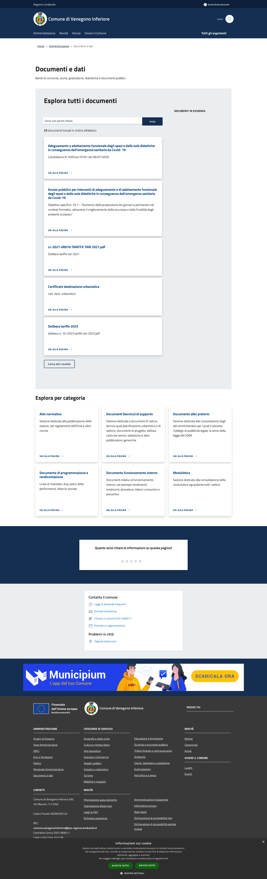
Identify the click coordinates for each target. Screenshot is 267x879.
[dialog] (133, 858)
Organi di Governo (43, 739)
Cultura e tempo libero (97, 745)
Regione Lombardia (44, 4)
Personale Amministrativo (48, 769)
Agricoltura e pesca (145, 775)
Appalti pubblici (92, 763)
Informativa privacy (145, 806)
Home (40, 46)
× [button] (263, 842)
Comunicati (191, 745)
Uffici (36, 751)
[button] (133, 873)
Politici (37, 763)
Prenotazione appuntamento (100, 800)
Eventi (188, 774)
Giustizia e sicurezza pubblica (151, 745)
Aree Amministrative (45, 745)
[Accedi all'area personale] (216, 5)
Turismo (88, 775)
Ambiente (139, 757)
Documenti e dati (43, 775)
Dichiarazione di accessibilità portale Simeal (155, 826)
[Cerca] (229, 19)
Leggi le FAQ (91, 812)
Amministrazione (59, 46)
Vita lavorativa (92, 751)
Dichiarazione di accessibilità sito (153, 818)
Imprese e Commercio (96, 757)
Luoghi (188, 768)
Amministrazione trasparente (151, 800)
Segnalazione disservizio (98, 806)
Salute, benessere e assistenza (152, 763)
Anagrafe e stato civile (97, 739)
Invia (152, 121)
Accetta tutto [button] (120, 865)
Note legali (140, 812)
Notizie (189, 739)
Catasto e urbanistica (96, 769)
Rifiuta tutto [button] (147, 865)
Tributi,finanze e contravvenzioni (153, 751)
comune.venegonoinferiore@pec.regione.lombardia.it (65, 828)
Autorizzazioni (142, 769)
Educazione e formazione (148, 738)
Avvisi (188, 751)
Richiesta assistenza (95, 818)
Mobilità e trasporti (95, 782)
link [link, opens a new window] (166, 858)
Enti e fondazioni (43, 757)
